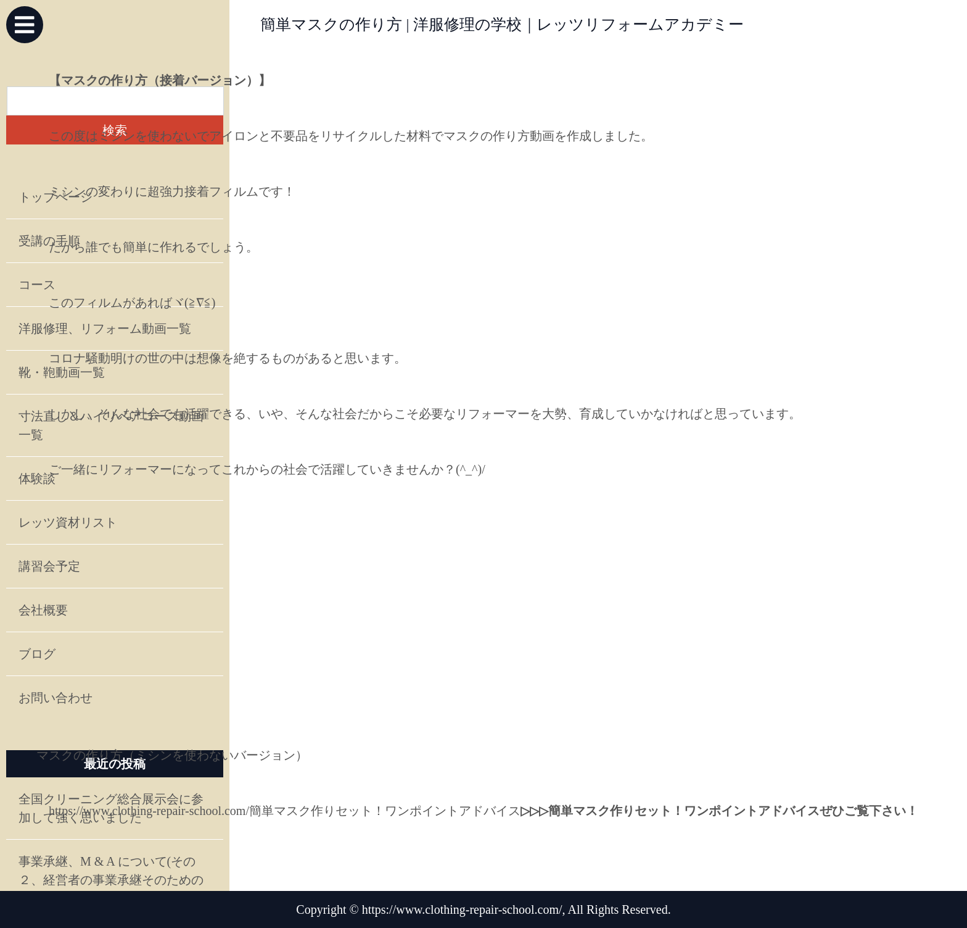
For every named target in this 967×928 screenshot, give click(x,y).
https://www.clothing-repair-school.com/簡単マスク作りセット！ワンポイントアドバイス (285, 810)
